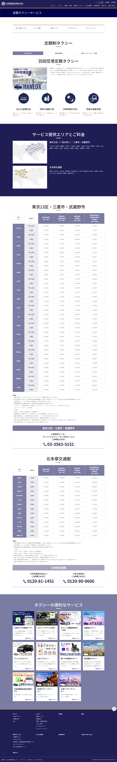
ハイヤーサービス (90, 28)
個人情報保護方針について (12, 759)
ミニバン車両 (37, 28)
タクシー (53, 5)
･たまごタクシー (17, 739)
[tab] (28, 53)
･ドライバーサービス (41, 729)
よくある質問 (88, 5)
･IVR (14, 721)
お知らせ (103, 5)
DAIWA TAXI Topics (87, 734)
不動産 (66, 5)
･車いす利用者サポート (19, 747)
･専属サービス (40, 716)
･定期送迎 (38, 719)
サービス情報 (100, 2)
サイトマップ (23, 759)
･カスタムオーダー (41, 726)
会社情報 (107, 2)
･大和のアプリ (17, 716)
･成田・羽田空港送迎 (41, 721)
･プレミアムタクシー (18, 744)
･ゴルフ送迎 (39, 724)
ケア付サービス (72, 28)
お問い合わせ (111, 5)
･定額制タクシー (17, 737)
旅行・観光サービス (22, 28)
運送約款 (3, 759)
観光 (71, 5)
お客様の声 (96, 5)
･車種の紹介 (16, 719)
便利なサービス (78, 5)
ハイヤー (59, 5)
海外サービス (54, 28)
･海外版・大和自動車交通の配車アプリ (23, 742)
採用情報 (113, 2)
